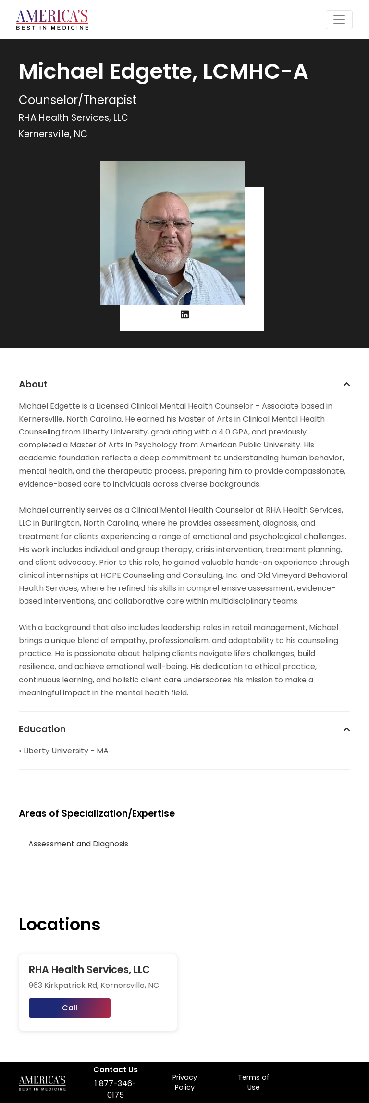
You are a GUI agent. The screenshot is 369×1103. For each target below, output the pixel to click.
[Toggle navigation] (339, 19)
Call (69, 1007)
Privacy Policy (184, 1082)
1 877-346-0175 (115, 1089)
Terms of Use (254, 1082)
